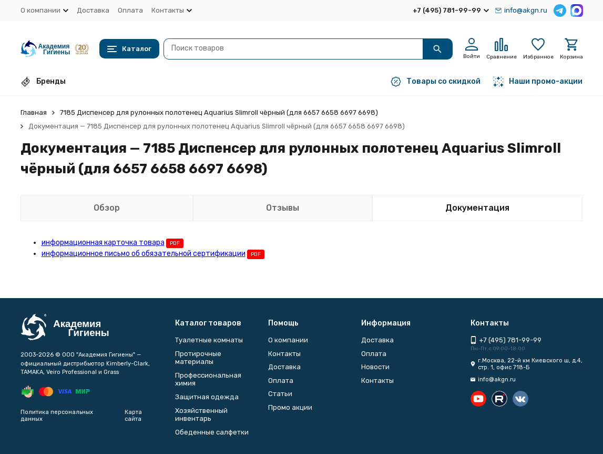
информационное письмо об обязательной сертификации (144, 253)
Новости (375, 367)
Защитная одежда (207, 397)
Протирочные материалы (198, 358)
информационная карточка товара (103, 242)
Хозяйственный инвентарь (201, 415)
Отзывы (282, 208)
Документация (477, 208)
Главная (34, 112)
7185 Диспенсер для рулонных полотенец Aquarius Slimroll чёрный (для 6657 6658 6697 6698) (219, 112)
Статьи (280, 394)
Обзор (107, 208)
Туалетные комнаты (209, 340)
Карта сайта (133, 415)
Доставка (93, 10)
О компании (288, 340)
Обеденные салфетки (212, 432)
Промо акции (290, 407)
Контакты (284, 354)
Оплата (130, 10)
